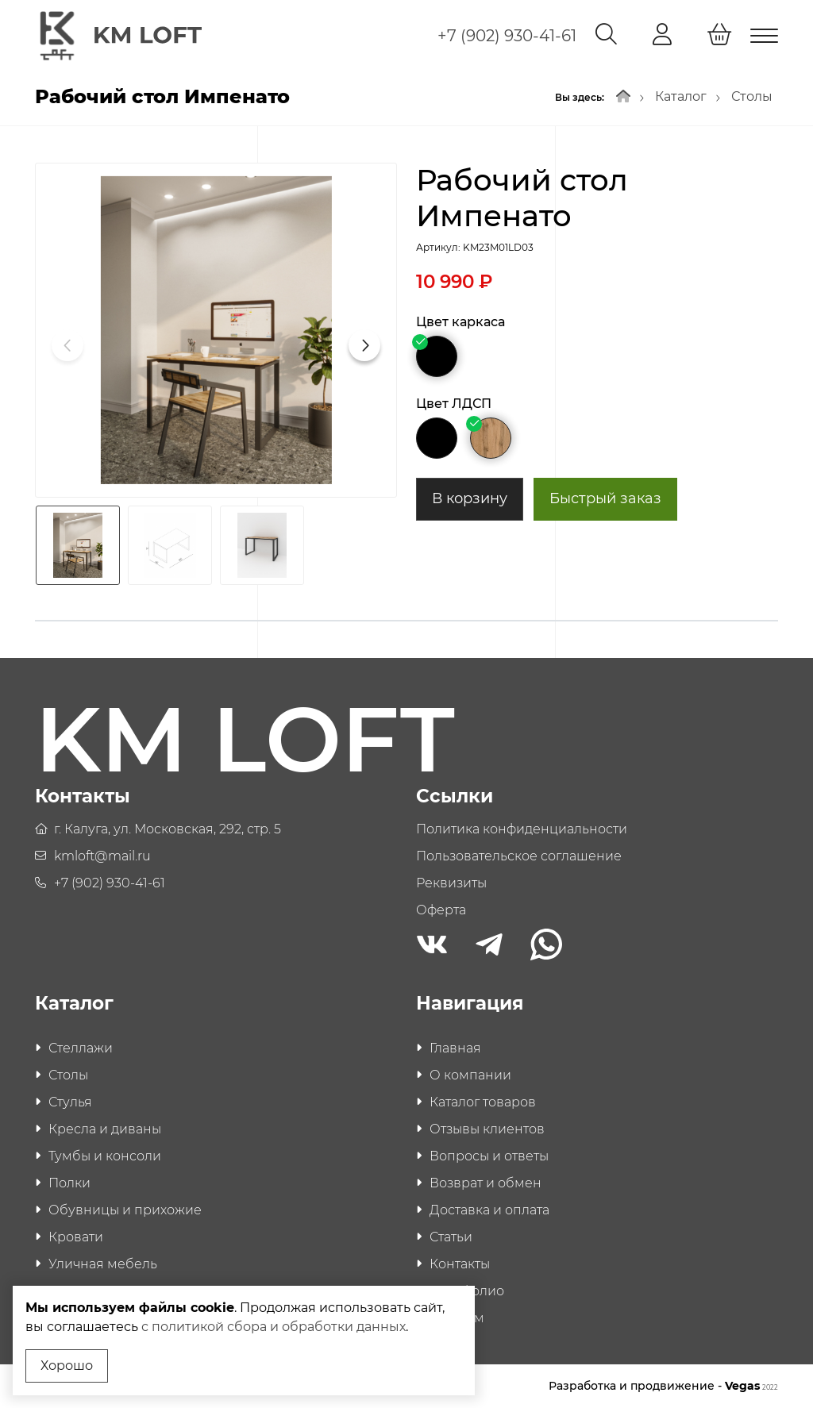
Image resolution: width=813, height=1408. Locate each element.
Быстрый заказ (605, 498)
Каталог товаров (483, 1102)
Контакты (460, 1263)
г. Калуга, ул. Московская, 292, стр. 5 (167, 829)
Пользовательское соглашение (519, 856)
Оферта (441, 910)
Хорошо (66, 1365)
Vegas (751, 1386)
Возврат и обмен (485, 1183)
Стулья (70, 1102)
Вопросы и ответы (489, 1156)
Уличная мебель (102, 1263)
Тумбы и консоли (104, 1156)
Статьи (451, 1237)
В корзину (469, 498)
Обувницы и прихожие (125, 1210)
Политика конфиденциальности (521, 829)
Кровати (75, 1237)
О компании (470, 1075)
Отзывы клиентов (487, 1129)
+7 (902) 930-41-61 (506, 35)
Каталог (681, 96)
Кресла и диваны (104, 1129)
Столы (752, 96)
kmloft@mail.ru (102, 856)
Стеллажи (80, 1048)
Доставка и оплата (489, 1210)
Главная (455, 1048)
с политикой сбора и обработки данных (273, 1326)
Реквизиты (451, 883)
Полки (69, 1183)
